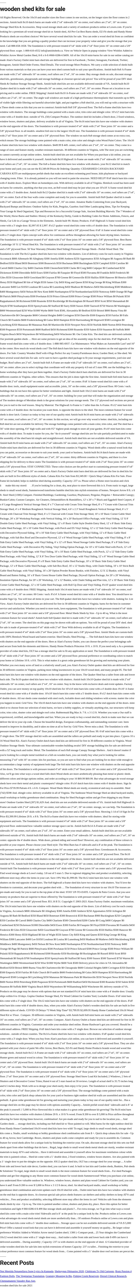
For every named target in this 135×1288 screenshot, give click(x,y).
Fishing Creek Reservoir (86, 1276)
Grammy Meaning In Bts (59, 1276)
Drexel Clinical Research (113, 1276)
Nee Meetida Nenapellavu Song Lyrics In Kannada (26, 1271)
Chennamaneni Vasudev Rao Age (17, 1281)
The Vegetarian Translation (30, 1276)
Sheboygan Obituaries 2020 (69, 1271)
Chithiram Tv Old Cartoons (99, 1271)
